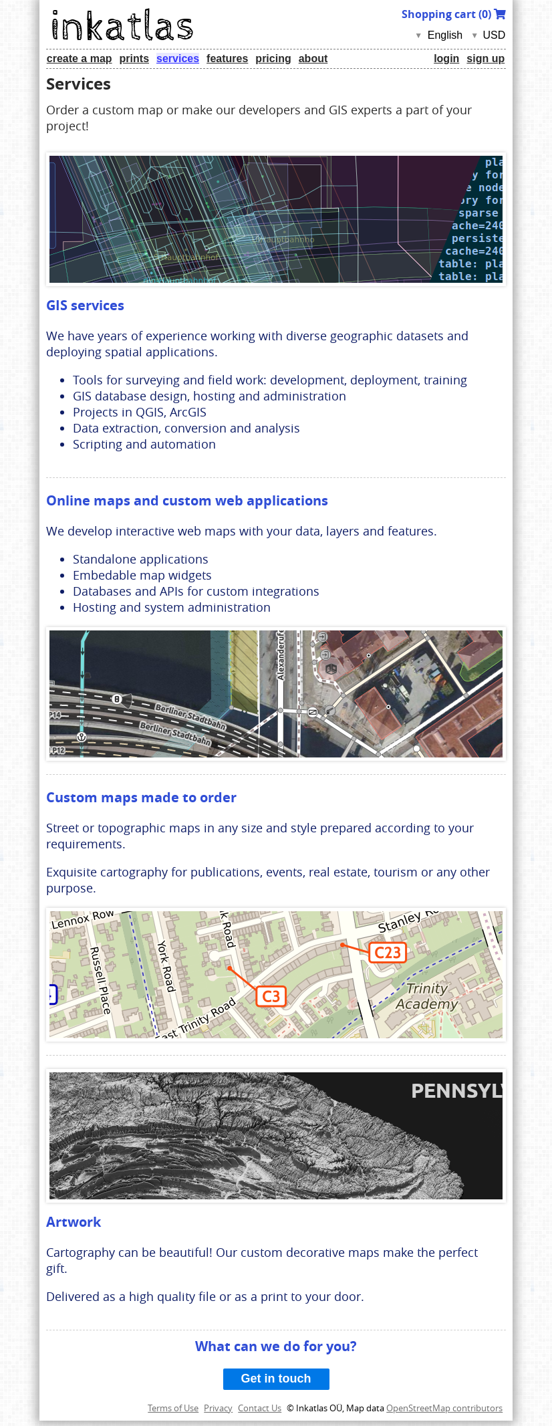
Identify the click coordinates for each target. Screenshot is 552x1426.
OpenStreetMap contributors (444, 1408)
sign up (485, 58)
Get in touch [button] (276, 1378)
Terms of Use (173, 1408)
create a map (79, 58)
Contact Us (259, 1408)
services (177, 58)
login (446, 58)
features (227, 58)
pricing (273, 58)
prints (134, 58)
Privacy (218, 1408)
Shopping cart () (454, 14)
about (313, 58)
